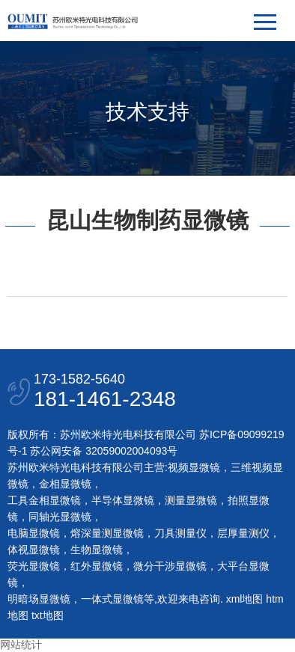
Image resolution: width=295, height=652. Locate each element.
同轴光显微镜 (59, 517)
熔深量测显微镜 (107, 533)
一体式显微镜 (112, 599)
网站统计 (21, 645)
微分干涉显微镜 (170, 566)
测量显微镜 (191, 500)
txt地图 (47, 615)
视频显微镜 (194, 467)
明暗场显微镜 (38, 599)
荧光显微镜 (33, 566)
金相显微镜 (65, 484)
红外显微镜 (96, 566)
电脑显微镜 (33, 533)
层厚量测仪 (243, 533)
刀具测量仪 (180, 533)
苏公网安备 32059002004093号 (102, 451)
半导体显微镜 (122, 500)
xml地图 (245, 599)
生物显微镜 (96, 550)
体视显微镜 (33, 550)
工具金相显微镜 (44, 500)
